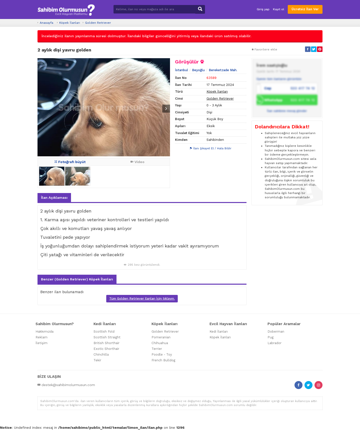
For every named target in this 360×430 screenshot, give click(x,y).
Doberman (276, 331)
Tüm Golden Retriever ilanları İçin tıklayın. (142, 298)
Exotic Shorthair (106, 349)
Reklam (42, 337)
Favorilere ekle (264, 49)
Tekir (97, 360)
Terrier (157, 349)
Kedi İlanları (219, 331)
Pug (271, 337)
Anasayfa (46, 22)
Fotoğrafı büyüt (70, 162)
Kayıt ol (278, 9)
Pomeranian (161, 337)
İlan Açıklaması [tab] (54, 198)
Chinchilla (101, 354)
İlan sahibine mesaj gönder (287, 111)
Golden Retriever (98, 22)
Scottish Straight (107, 337)
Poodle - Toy (162, 354)
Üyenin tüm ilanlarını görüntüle (279, 79)
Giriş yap (263, 9)
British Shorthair (107, 343)
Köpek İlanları (69, 22)
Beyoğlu (198, 70)
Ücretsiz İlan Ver (305, 9)
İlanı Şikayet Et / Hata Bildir (211, 148)
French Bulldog (163, 360)
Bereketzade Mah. (223, 70)
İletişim (42, 343)
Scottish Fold (104, 331)
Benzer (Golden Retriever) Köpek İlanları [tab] (77, 279)
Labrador (275, 343)
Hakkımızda (45, 331)
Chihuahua (160, 343)
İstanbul (181, 70)
